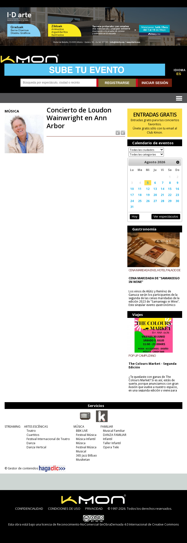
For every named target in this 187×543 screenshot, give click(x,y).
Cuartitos (33, 435)
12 (148, 189)
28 (162, 201)
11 (139, 189)
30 (177, 201)
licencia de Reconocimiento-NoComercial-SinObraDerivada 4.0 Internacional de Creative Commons (110, 524)
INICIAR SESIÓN (154, 83)
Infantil (107, 439)
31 (132, 207)
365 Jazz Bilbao (86, 455)
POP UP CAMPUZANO (142, 355)
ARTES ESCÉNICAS (36, 426)
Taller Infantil (112, 443)
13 (155, 189)
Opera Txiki (111, 447)
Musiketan (83, 460)
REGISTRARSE (117, 83)
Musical (81, 451)
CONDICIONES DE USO (64, 508)
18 (139, 195)
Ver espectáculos (165, 216)
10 (132, 189)
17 (132, 195)
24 (132, 201)
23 (177, 195)
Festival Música (86, 435)
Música (80, 443)
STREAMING (12, 426)
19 (148, 195)
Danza (31, 443)
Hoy (134, 216)
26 (148, 201)
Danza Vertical (36, 447)
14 (162, 189)
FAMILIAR (107, 426)
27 (155, 201)
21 (162, 195)
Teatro (31, 431)
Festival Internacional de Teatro (48, 439)
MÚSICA (79, 426)
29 (169, 201)
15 (169, 189)
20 (155, 195)
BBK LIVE (82, 431)
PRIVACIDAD (94, 508)
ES (178, 74)
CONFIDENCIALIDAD (29, 508)
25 (139, 201)
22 (169, 195)
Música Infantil (85, 439)
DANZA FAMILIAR (114, 435)
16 (177, 189)
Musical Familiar (114, 431)
